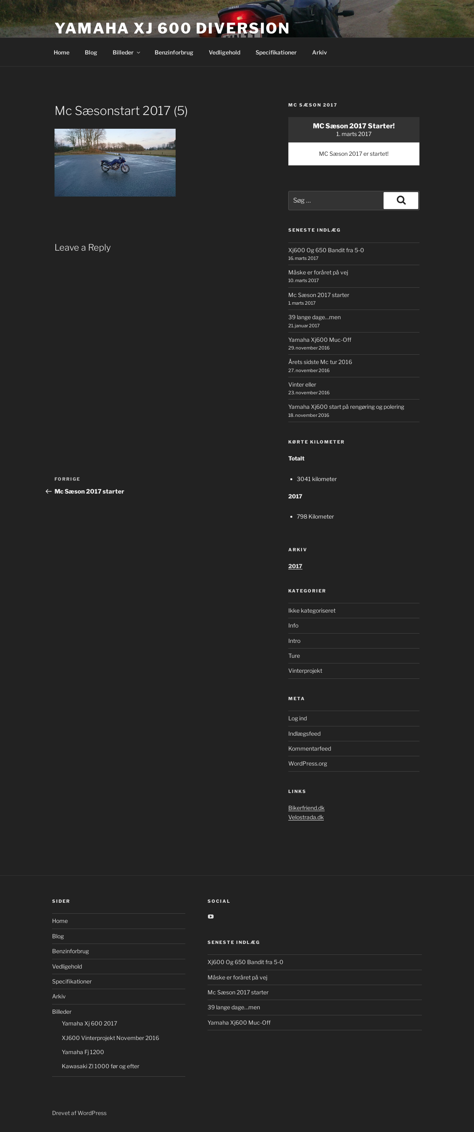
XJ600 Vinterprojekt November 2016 (110, 1037)
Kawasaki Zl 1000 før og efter (100, 1066)
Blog (91, 52)
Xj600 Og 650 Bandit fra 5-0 (326, 250)
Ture (294, 655)
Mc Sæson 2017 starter (318, 294)
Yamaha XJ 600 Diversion (172, 28)
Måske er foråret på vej (318, 272)
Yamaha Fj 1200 (83, 1051)
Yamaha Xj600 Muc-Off (319, 339)
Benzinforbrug (174, 52)
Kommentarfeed (309, 748)
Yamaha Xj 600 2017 (89, 1023)
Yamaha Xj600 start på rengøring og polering (346, 406)
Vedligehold (224, 52)
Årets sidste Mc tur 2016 (320, 361)
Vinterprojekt (305, 670)
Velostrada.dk (306, 817)
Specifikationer (276, 52)
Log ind (297, 718)
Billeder (127, 52)
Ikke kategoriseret (312, 610)
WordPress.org (307, 763)
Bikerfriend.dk (306, 807)
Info (293, 625)
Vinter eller (302, 384)
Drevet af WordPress (79, 1112)
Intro (294, 640)
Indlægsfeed (304, 733)
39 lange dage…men (314, 317)
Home (61, 52)
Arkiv (319, 52)
